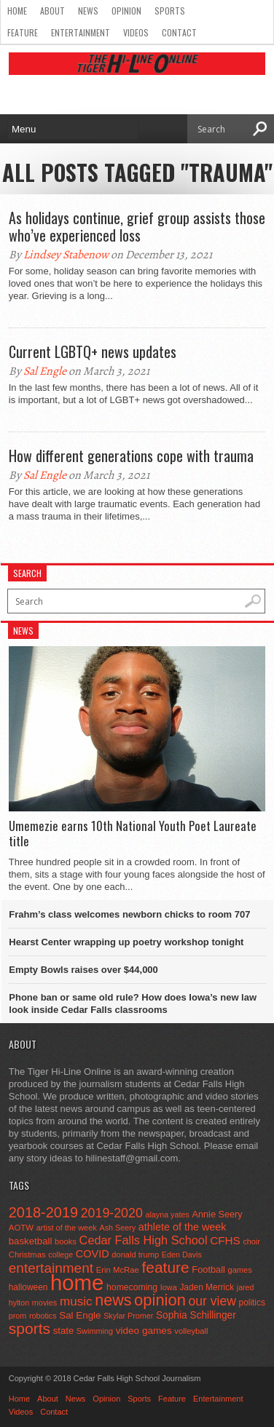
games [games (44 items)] (239, 1269)
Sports (169, 10)
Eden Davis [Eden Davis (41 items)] (182, 1254)
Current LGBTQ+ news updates (92, 351)
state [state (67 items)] (63, 1330)
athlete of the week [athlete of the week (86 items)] (182, 1227)
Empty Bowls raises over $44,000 (83, 969)
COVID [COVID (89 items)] (92, 1254)
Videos (136, 32)
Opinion (126, 10)
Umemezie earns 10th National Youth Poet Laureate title (133, 833)
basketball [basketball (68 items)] (30, 1241)
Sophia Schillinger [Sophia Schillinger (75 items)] (196, 1315)
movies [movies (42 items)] (44, 1302)
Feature (22, 32)
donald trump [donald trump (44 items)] (135, 1254)
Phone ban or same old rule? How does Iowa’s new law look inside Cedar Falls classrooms (133, 1003)
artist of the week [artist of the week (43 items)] (66, 1227)
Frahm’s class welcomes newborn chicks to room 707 (129, 914)
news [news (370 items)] (113, 1300)
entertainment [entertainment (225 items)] (51, 1268)
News (88, 10)
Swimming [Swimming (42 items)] (95, 1331)
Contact (179, 32)
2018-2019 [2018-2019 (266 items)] (43, 1212)
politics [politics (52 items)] (252, 1302)
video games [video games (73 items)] (144, 1330)
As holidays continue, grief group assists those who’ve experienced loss (137, 226)
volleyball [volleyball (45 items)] (191, 1331)
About (52, 10)
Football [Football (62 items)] (208, 1269)
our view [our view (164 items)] (212, 1301)
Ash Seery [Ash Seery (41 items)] (117, 1227)
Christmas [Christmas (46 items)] (27, 1254)
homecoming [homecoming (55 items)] (131, 1287)
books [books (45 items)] (66, 1241)
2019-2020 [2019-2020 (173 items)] (112, 1213)
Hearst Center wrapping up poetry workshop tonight (126, 942)
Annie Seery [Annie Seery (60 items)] (217, 1214)
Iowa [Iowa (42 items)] (168, 1287)
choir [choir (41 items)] (251, 1241)
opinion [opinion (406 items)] (160, 1300)
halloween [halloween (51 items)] (28, 1287)
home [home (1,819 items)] (76, 1283)
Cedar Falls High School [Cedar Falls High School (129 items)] (143, 1240)
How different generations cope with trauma (131, 455)
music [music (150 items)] (76, 1301)
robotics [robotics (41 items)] (43, 1315)
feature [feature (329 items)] (165, 1267)
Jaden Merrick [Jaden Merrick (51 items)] (206, 1287)
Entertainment (80, 32)
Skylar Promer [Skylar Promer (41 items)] (128, 1315)
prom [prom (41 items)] (18, 1315)
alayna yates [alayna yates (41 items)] (167, 1214)
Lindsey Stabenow (66, 255)
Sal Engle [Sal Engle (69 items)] (80, 1315)
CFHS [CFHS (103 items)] (225, 1240)
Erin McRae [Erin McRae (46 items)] (117, 1269)
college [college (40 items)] (60, 1254)
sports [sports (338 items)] (29, 1328)
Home (17, 10)
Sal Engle (44, 371)
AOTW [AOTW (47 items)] (21, 1227)
